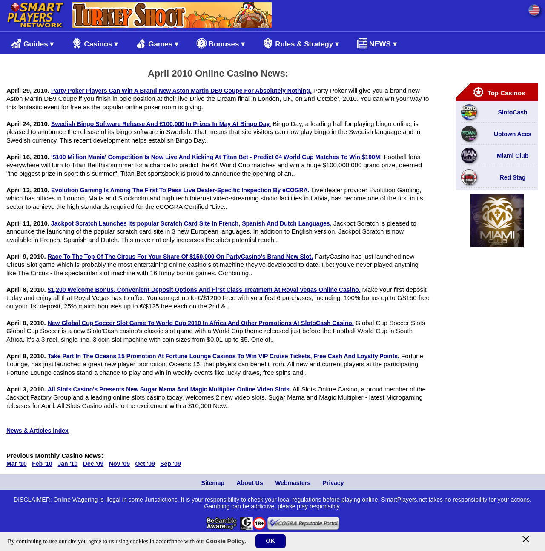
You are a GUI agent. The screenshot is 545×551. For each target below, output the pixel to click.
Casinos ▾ (95, 43)
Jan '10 (67, 463)
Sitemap (212, 483)
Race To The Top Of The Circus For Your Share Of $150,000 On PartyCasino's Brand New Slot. (180, 256)
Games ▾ (157, 43)
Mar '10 (16, 463)
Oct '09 (145, 463)
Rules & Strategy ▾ (301, 43)
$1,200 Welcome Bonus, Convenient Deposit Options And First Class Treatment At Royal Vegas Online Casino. (204, 289)
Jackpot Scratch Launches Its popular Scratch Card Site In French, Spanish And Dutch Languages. (191, 223)
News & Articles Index (37, 430)
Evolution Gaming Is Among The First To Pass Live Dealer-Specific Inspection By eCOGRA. (180, 190)
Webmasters (292, 483)
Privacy (333, 483)
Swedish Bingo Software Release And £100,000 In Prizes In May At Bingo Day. (161, 123)
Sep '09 (170, 463)
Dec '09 (93, 463)
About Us (249, 483)
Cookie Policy (225, 541)
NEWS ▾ (377, 43)
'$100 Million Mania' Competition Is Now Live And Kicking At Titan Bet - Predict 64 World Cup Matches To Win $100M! (216, 157)
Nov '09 (119, 463)
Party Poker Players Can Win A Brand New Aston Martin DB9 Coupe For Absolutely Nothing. (181, 90)
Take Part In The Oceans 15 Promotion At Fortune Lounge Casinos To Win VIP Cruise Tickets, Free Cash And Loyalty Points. (223, 356)
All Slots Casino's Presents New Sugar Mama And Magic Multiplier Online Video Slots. (169, 389)
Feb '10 (42, 463)
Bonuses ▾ (220, 43)
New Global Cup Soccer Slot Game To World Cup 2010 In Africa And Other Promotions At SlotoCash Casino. (201, 323)
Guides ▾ (32, 43)
